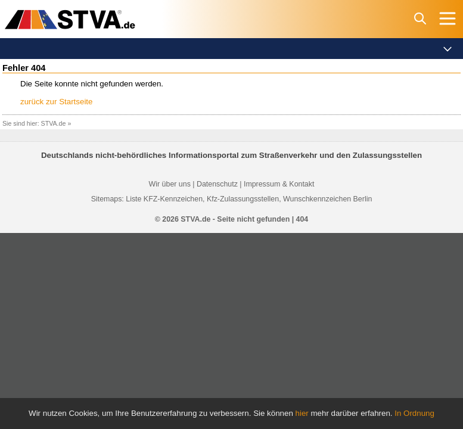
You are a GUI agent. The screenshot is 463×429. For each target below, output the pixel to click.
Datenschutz (217, 184)
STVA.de (53, 123)
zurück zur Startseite (56, 101)
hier (302, 413)
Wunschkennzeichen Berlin (327, 199)
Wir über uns (170, 184)
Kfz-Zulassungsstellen (243, 199)
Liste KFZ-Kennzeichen (164, 199)
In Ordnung (414, 413)
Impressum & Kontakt (279, 184)
